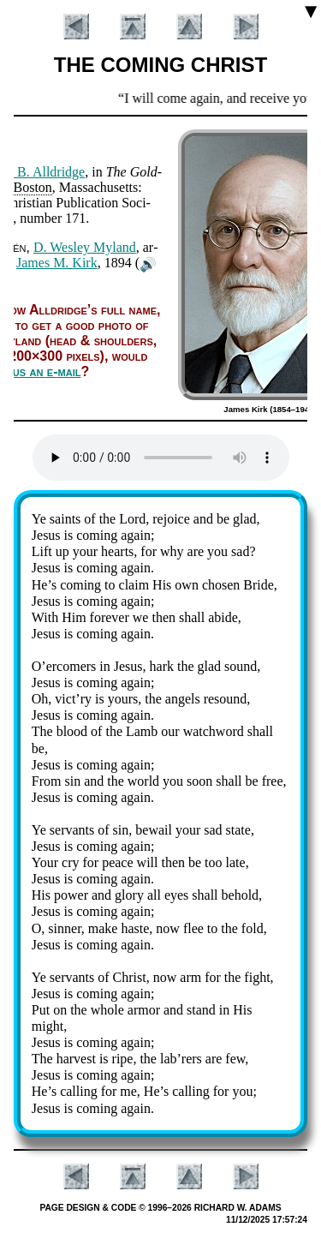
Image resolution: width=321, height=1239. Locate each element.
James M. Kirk (57, 262)
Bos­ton (32, 187)
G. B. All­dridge (43, 172)
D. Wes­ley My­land (84, 247)
